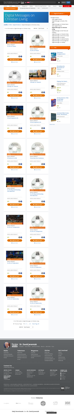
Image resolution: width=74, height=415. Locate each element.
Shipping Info (45, 8)
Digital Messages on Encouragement (60, 40)
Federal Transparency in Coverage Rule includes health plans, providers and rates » (17, 390)
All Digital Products (55, 17)
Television (21, 351)
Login (68, 2)
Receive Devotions (51, 412)
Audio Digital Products (57, 19)
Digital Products (17, 24)
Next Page (35, 324)
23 (30, 324)
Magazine (34, 351)
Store (10, 24)
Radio (6, 351)
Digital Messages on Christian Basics (60, 24)
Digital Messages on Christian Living (30, 24)
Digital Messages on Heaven (58, 37)
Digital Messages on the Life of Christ (60, 35)
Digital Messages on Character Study (60, 34)
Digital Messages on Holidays (58, 42)
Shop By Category (11, 8)
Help (39, 8)
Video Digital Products (57, 26)
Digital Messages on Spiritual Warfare (60, 39)
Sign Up (63, 2)
